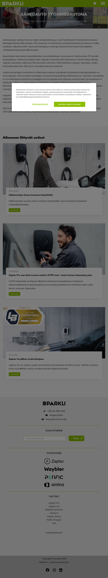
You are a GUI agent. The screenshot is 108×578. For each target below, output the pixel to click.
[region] (54, 97)
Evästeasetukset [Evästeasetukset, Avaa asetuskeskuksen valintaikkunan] (40, 104)
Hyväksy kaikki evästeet (69, 104)
